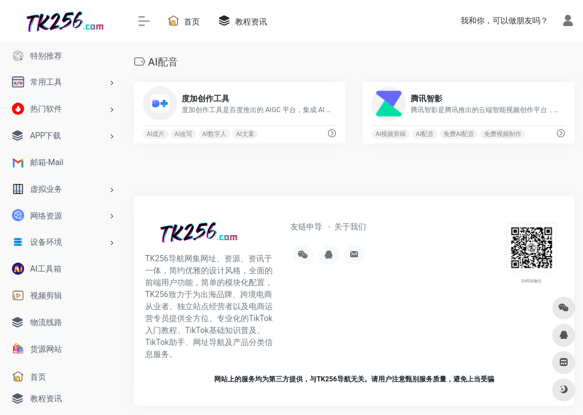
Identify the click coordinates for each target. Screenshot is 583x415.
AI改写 (183, 134)
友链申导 (306, 226)
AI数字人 (214, 134)
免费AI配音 (459, 134)
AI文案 (245, 134)
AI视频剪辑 (390, 134)
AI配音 (425, 134)
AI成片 (155, 134)
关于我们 (350, 226)
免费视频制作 (503, 134)
